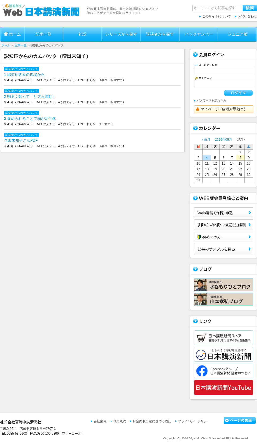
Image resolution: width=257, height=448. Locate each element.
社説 (82, 34)
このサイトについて (216, 16)
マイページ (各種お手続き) (220, 109)
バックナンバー (199, 34)
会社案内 (100, 421)
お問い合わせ (247, 16)
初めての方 (223, 237)
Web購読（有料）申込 (223, 212)
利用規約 (119, 421)
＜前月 (205, 139)
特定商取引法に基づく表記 (152, 421)
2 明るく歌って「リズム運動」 (30, 96)
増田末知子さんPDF (21, 140)
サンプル (223, 249)
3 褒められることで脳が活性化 (30, 118)
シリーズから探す (121, 34)
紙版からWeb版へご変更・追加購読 (223, 224)
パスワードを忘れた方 (211, 100)
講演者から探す (160, 34)
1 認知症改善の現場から (24, 74)
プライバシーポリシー (194, 421)
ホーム (12, 34)
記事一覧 (44, 34)
